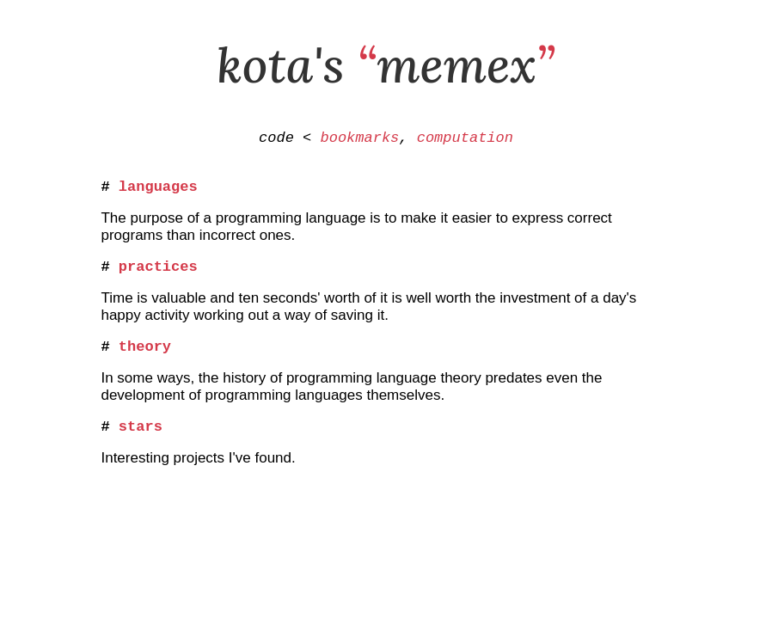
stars (140, 442)
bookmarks (359, 140)
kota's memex (386, 64)
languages (158, 192)
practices (158, 275)
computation (465, 140)
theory (145, 359)
